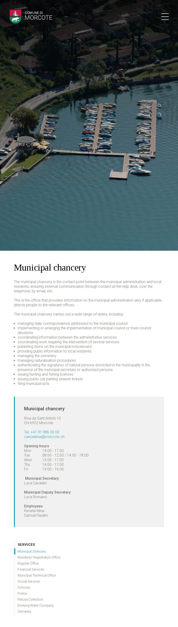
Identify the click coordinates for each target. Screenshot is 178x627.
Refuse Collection (30, 599)
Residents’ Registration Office (39, 557)
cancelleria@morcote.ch (44, 437)
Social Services (29, 581)
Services (26, 545)
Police (22, 593)
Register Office (28, 563)
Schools (24, 587)
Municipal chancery (32, 551)
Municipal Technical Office (37, 575)
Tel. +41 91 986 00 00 (41, 432)
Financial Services (31, 569)
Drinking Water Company (36, 605)
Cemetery (24, 611)
